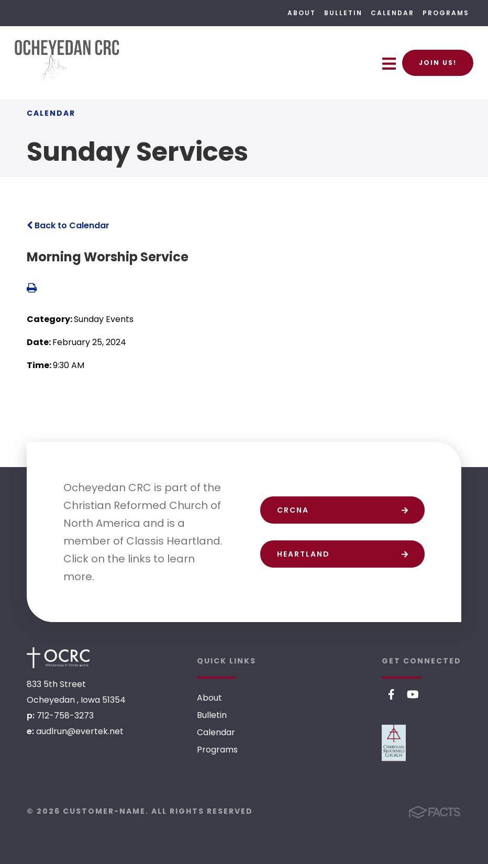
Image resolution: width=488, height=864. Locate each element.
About (301, 12)
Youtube (413, 694)
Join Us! (438, 62)
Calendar (392, 12)
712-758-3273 (65, 716)
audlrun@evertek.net (80, 731)
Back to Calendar (68, 225)
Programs (446, 12)
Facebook (391, 694)
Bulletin (343, 12)
